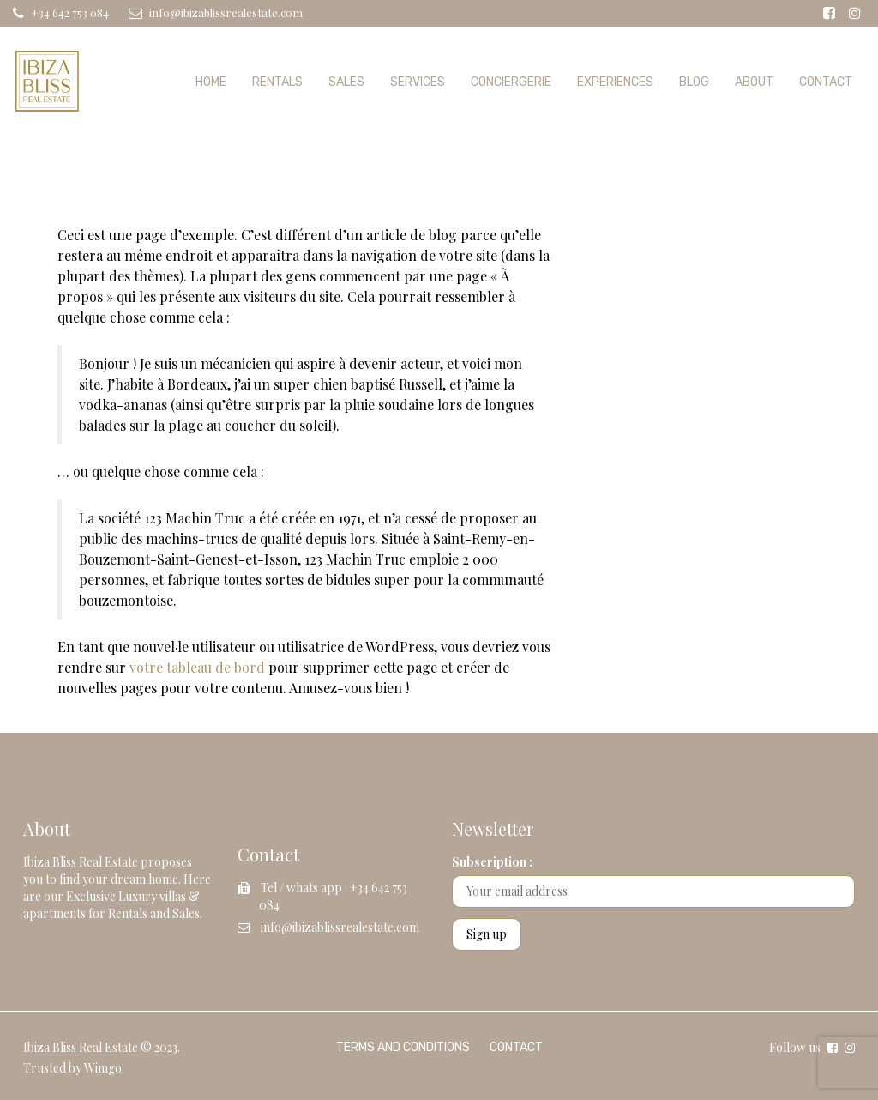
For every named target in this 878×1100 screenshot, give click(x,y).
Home (210, 82)
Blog (694, 82)
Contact (825, 82)
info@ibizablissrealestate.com (340, 927)
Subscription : (492, 862)
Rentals (277, 82)
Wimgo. (104, 1068)
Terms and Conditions (403, 1047)
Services (417, 82)
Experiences (615, 82)
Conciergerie (511, 82)
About (754, 82)
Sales (346, 82)
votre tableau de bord (197, 667)
